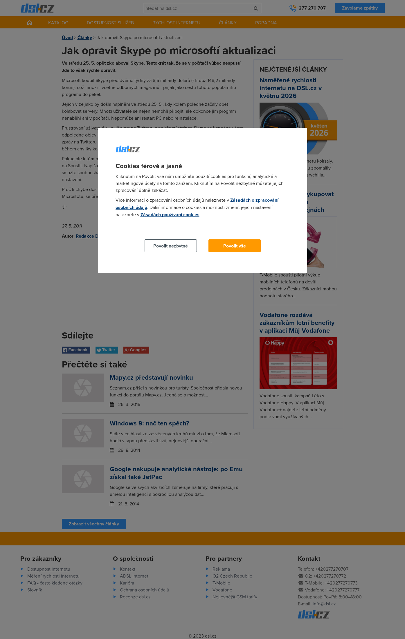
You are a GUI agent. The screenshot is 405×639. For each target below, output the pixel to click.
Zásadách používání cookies (170, 214)
